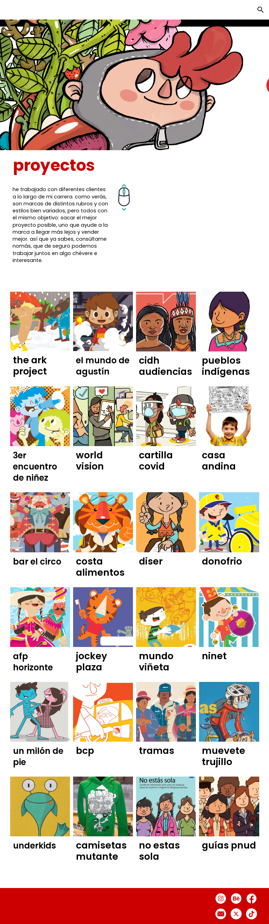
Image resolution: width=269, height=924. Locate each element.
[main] (82, 165)
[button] (260, 9)
